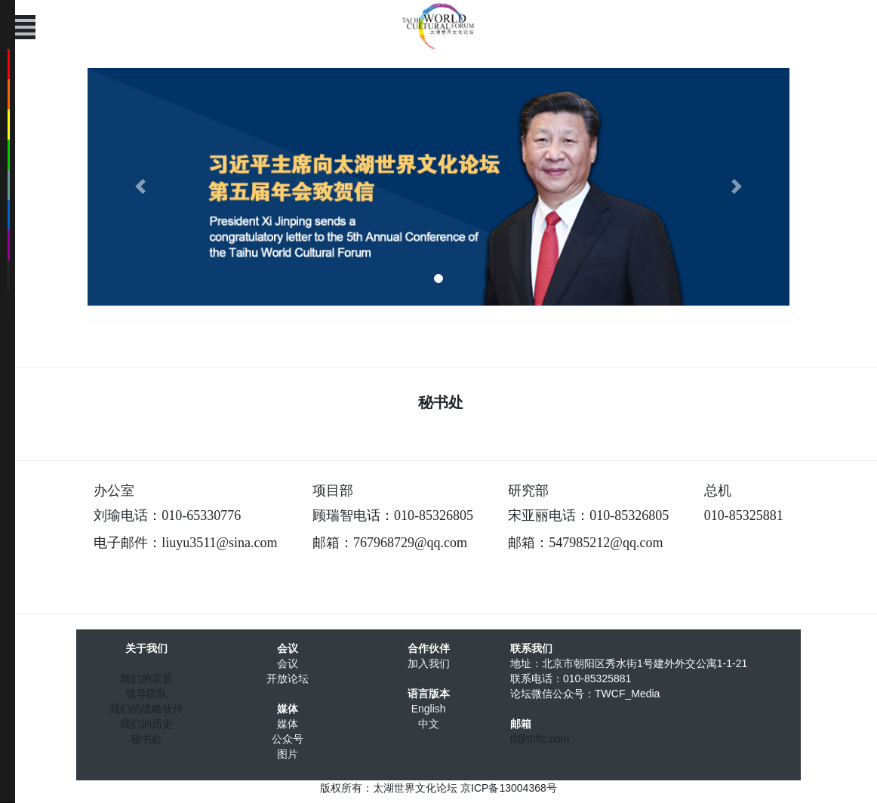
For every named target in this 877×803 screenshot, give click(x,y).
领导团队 (146, 694)
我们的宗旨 (146, 678)
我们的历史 (146, 724)
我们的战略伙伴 (146, 709)
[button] (140, 187)
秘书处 (146, 739)
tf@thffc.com (540, 739)
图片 (287, 754)
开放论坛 (287, 678)
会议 (287, 663)
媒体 (287, 724)
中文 (428, 724)
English (428, 709)
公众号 (287, 739)
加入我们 (429, 663)
